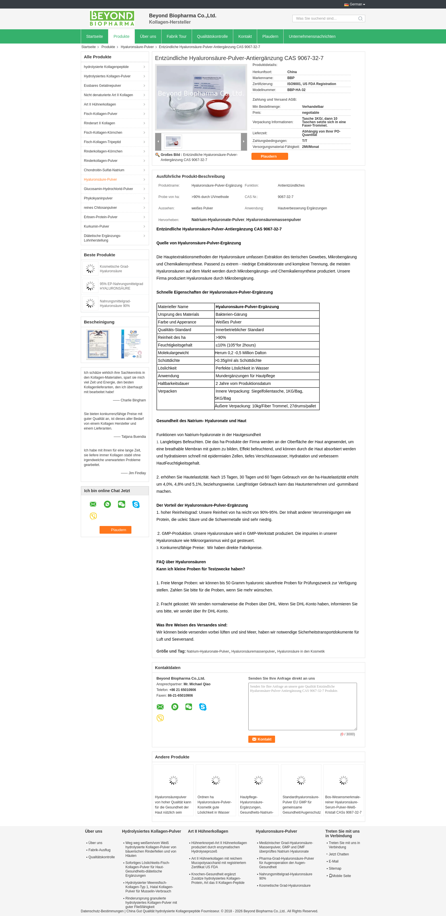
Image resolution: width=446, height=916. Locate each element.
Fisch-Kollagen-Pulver (100, 114)
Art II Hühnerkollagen (100, 104)
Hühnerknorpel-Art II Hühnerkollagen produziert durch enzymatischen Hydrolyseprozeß (219, 847)
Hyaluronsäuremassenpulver (253, 651)
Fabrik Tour (177, 36)
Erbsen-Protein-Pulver (100, 217)
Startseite (94, 36)
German (356, 4)
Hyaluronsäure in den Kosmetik (301, 651)
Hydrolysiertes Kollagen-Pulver (107, 76)
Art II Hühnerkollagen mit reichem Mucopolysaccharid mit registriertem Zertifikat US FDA (218, 863)
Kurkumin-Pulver (96, 226)
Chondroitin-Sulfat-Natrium (104, 170)
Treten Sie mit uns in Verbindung (344, 845)
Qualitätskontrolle (212, 36)
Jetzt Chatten (338, 854)
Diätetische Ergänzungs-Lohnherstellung (102, 238)
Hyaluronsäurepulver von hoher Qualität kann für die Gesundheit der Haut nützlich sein (173, 804)
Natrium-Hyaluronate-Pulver (208, 651)
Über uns (148, 36)
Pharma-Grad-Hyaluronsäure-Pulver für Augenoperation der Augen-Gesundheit (286, 863)
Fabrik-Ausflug (99, 850)
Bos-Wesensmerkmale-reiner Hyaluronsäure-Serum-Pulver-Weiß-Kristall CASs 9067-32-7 (343, 804)
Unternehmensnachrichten (312, 36)
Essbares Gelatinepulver (102, 86)
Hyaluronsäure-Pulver (137, 47)
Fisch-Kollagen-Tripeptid (102, 142)
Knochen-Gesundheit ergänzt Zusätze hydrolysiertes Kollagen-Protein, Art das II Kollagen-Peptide (218, 878)
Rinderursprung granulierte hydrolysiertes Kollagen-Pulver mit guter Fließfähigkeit (151, 902)
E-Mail (333, 861)
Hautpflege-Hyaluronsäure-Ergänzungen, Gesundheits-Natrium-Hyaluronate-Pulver (256, 807)
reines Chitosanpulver (100, 208)
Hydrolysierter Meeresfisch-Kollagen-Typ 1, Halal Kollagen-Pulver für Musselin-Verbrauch (149, 887)
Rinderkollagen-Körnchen (103, 151)
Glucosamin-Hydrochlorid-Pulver (108, 189)
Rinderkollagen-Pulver (100, 161)
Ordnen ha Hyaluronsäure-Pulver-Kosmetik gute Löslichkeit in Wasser (214, 804)
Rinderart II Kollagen (99, 123)
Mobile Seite (340, 876)
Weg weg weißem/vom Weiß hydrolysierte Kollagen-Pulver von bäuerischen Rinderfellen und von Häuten (150, 849)
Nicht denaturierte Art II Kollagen (108, 95)
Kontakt (245, 36)
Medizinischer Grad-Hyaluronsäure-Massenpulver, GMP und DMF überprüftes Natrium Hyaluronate (286, 847)
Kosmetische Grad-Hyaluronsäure (285, 886)
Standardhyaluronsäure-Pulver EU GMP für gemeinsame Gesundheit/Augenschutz (302, 804)
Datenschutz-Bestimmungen (102, 911)
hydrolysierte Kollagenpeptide (106, 67)
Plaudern (270, 36)
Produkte (121, 36)
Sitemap (335, 868)
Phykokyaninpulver (98, 198)
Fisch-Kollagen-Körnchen (103, 133)
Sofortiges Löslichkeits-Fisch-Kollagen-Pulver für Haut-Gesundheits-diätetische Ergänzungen (147, 869)
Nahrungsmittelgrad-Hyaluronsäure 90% (285, 876)
